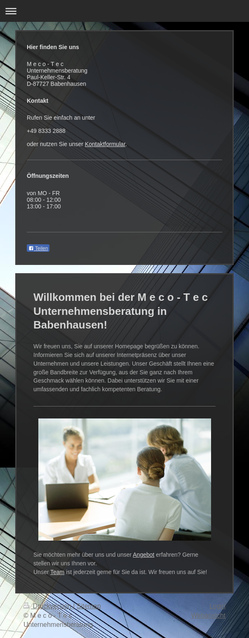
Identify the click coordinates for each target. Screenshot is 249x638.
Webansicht (208, 615)
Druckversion (48, 606)
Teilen (38, 248)
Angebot (143, 554)
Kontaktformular (105, 144)
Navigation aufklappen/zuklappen (124, 11)
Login (217, 606)
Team (57, 572)
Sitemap (89, 606)
